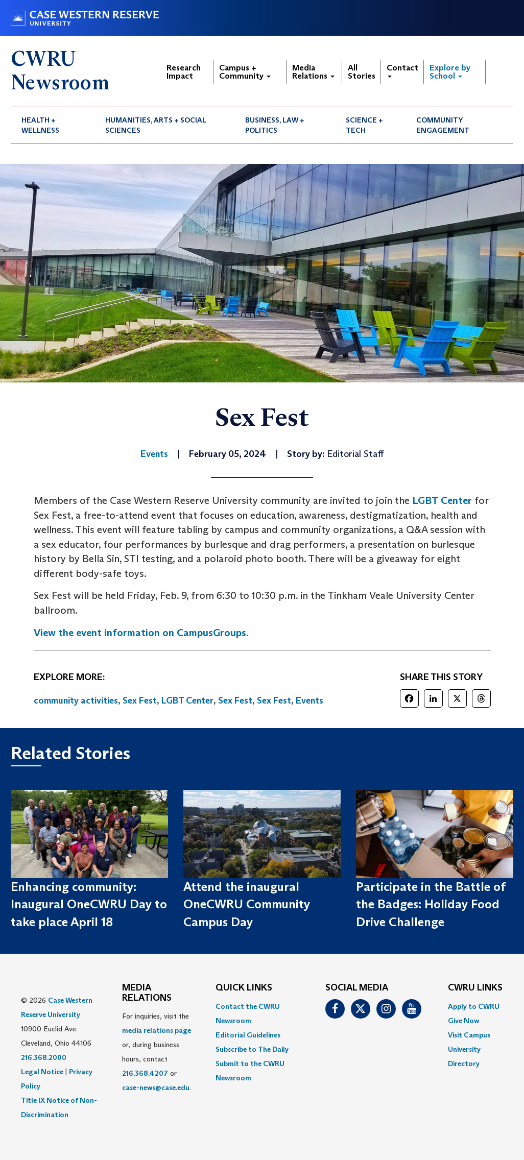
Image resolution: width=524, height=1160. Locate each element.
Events (309, 700)
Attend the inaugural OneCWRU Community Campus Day (246, 904)
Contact (402, 70)
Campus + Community (245, 72)
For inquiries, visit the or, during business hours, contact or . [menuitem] (156, 1051)
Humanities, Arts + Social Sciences (155, 125)
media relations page (156, 1030)
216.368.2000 (43, 1057)
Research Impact (183, 72)
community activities (76, 700)
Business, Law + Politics (274, 125)
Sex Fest (140, 700)
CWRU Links (475, 988)
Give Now (463, 1020)
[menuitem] (52, 125)
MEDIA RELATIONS (147, 993)
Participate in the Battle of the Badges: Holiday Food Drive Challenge (430, 904)
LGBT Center (442, 500)
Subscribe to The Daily (252, 1049)
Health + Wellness (40, 125)
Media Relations (313, 72)
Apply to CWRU (473, 1006)
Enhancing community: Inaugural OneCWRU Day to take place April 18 (89, 904)
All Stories (361, 72)
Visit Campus (469, 1035)
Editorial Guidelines (248, 1035)
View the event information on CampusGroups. (141, 632)
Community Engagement (442, 125)
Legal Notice (42, 1071)
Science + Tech (364, 125)
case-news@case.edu (155, 1087)
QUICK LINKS (244, 988)
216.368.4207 (145, 1073)
